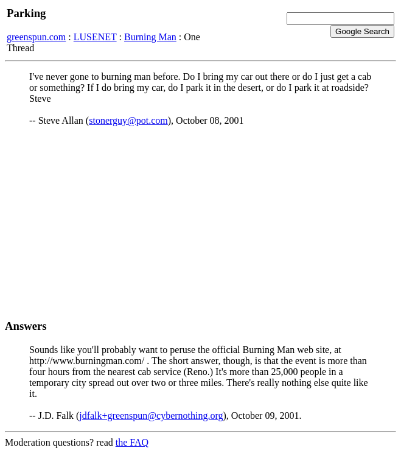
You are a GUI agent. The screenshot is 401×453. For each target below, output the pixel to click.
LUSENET (95, 37)
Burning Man (150, 37)
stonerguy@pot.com (128, 120)
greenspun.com (36, 37)
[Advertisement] (200, 222)
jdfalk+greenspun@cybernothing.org (151, 415)
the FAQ (132, 442)
